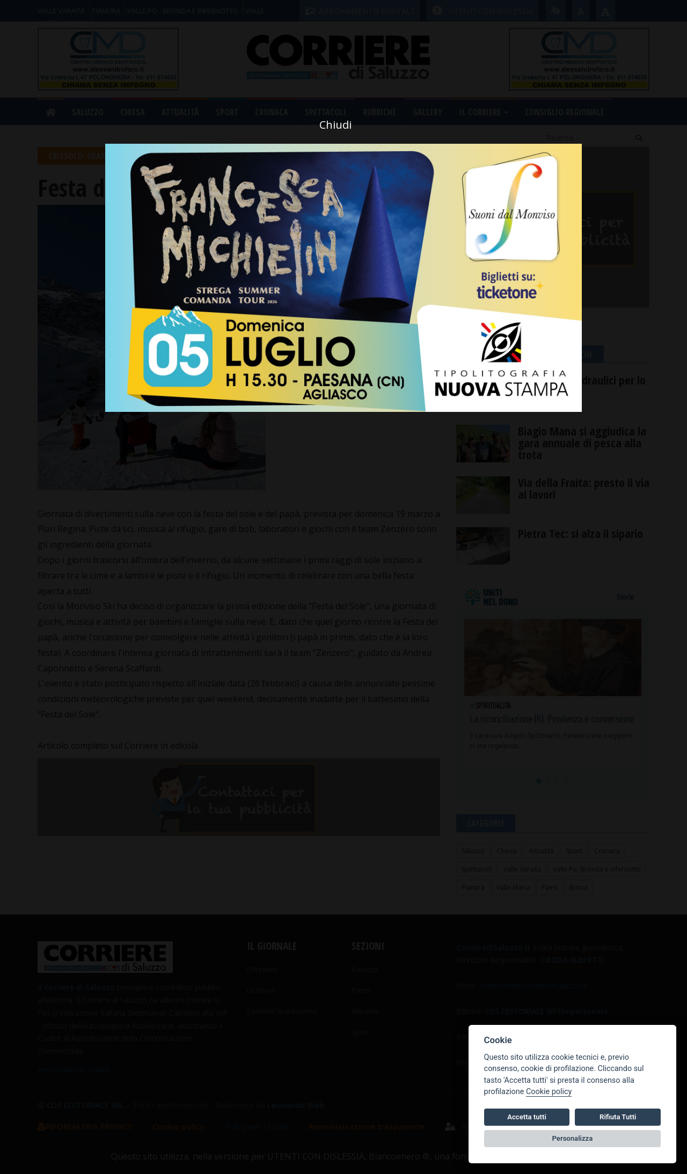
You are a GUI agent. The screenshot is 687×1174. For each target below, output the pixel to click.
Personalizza (572, 1138)
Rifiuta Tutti (618, 1117)
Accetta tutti (526, 1117)
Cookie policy (549, 1091)
